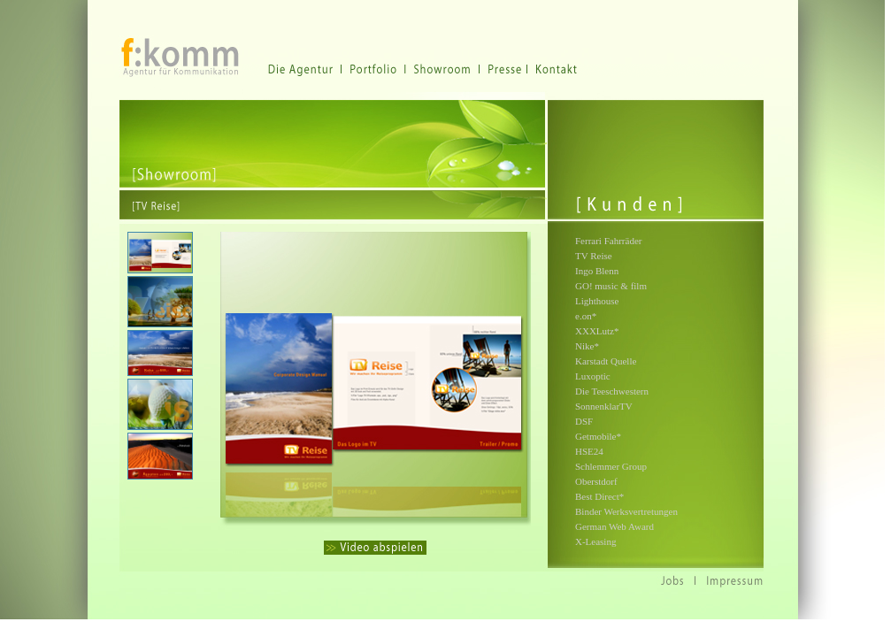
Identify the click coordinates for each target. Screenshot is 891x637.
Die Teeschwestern (612, 391)
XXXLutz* (597, 331)
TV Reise (593, 255)
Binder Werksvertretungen (626, 511)
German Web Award (614, 526)
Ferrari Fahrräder (608, 240)
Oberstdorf (596, 481)
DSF (584, 421)
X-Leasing (595, 541)
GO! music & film (611, 285)
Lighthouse (597, 300)
